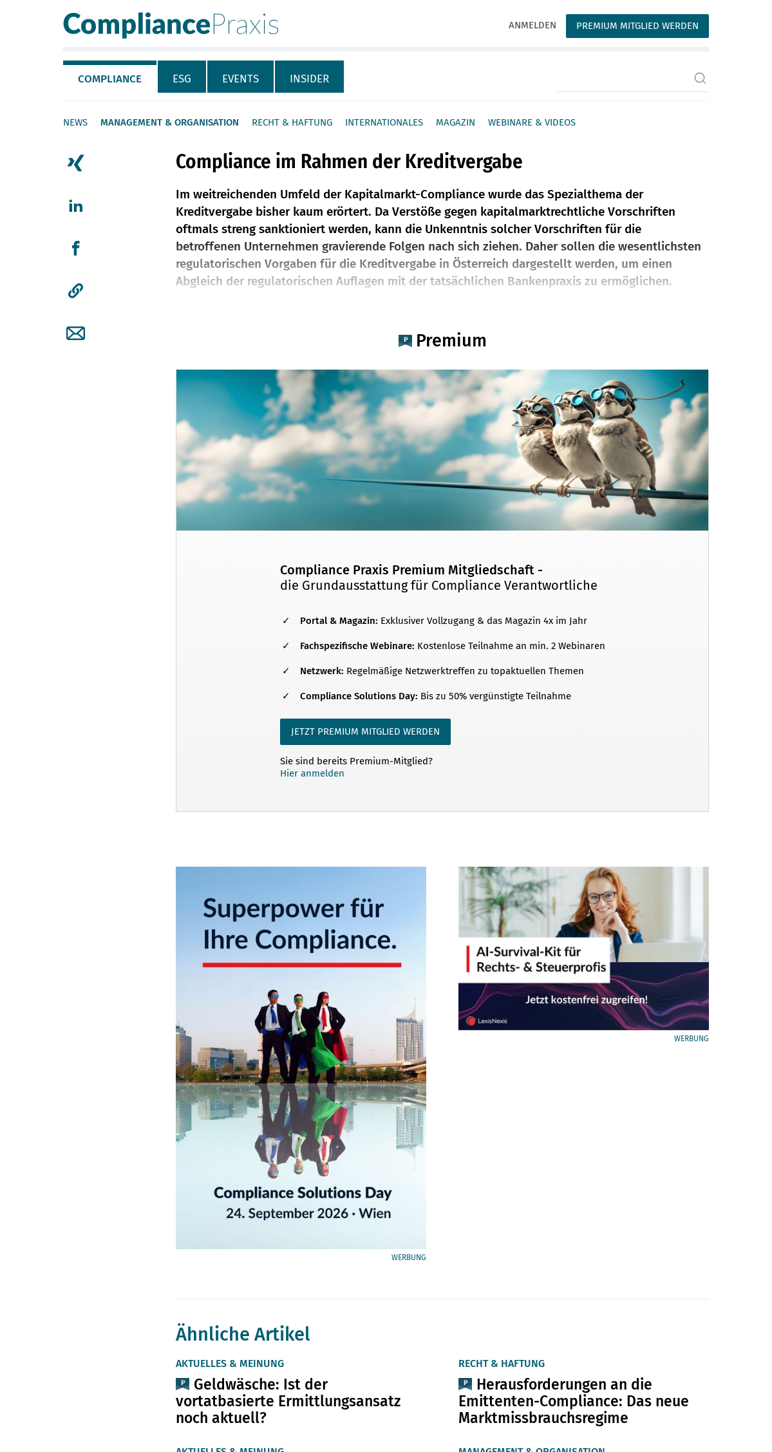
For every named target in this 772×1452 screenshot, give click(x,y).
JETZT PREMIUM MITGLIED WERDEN (365, 731)
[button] (75, 291)
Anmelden (532, 25)
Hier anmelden (312, 773)
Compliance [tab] (110, 79)
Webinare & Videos (532, 122)
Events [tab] (240, 79)
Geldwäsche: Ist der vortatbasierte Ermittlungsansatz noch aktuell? (288, 1401)
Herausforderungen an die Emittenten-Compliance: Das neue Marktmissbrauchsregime (573, 1401)
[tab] (110, 77)
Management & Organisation (169, 122)
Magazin (455, 122)
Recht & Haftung (292, 122)
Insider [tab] (309, 79)
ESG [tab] (182, 79)
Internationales (384, 122)
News (75, 122)
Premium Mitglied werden (637, 26)
